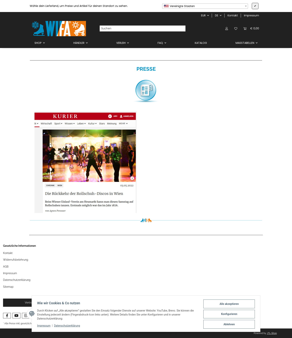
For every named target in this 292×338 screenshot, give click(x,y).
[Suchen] (139, 28)
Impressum (44, 326)
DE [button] (216, 15)
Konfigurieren (228, 314)
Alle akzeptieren (228, 304)
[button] (226, 28)
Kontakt (233, 15)
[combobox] (205, 6)
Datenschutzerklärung (68, 326)
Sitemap (8, 286)
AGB (5, 266)
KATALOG (201, 43)
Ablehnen (228, 324)
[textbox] (205, 6)
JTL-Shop (272, 333)
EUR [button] (203, 15)
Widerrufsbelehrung (15, 259)
